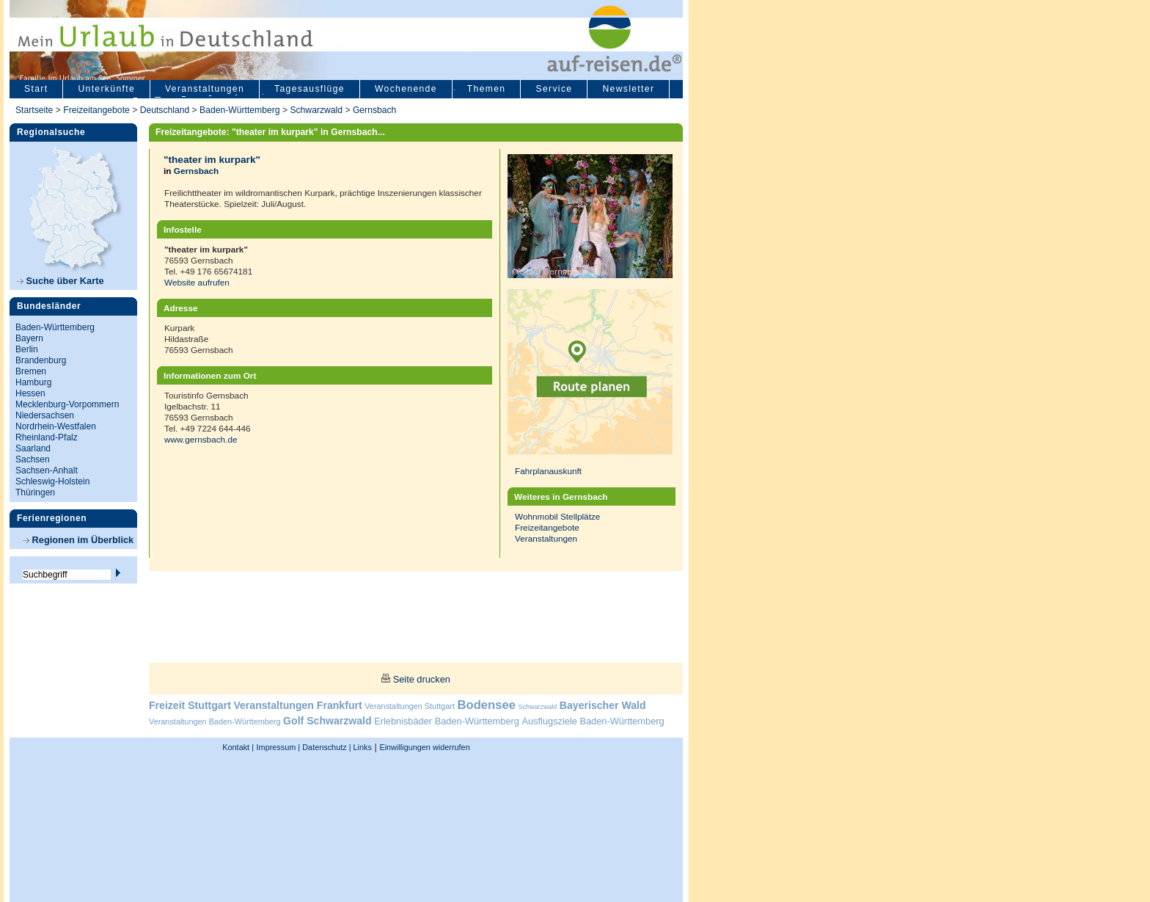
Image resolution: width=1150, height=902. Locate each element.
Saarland (33, 448)
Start (36, 89)
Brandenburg (40, 360)
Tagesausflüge (309, 89)
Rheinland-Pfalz (46, 437)
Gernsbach (374, 110)
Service (553, 89)
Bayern (29, 338)
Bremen (30, 371)
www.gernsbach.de (201, 439)
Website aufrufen (197, 282)
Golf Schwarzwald (327, 721)
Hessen (30, 393)
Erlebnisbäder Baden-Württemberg (446, 721)
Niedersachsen (44, 415)
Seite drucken (421, 679)
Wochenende (406, 89)
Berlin (26, 349)
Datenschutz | (325, 747)
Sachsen (32, 459)
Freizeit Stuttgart (190, 705)
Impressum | (279, 747)
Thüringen (35, 492)
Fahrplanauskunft (548, 471)
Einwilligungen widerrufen (424, 747)
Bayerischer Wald (603, 705)
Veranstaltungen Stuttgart (410, 706)
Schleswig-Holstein (52, 481)
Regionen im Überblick (78, 539)
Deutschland (165, 110)
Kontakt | (238, 747)
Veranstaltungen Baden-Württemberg (215, 721)
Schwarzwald (316, 110)
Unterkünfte (106, 89)
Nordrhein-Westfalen (55, 426)
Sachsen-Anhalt (46, 470)
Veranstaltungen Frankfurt (297, 705)
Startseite (34, 110)
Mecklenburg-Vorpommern (67, 404)
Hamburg (33, 382)
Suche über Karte (60, 280)
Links (361, 747)
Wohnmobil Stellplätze (557, 516)
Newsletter (628, 89)
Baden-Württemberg (239, 110)
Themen (486, 89)
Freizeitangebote (97, 110)
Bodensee (487, 705)
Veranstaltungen (204, 89)
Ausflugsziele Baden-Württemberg (592, 721)
